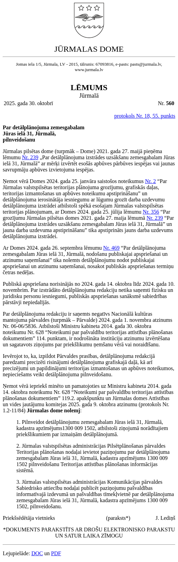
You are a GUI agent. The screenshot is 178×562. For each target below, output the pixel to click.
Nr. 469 (111, 248)
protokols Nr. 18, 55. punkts (144, 116)
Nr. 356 (151, 212)
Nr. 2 (150, 181)
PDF (56, 553)
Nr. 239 (30, 157)
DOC (37, 553)
